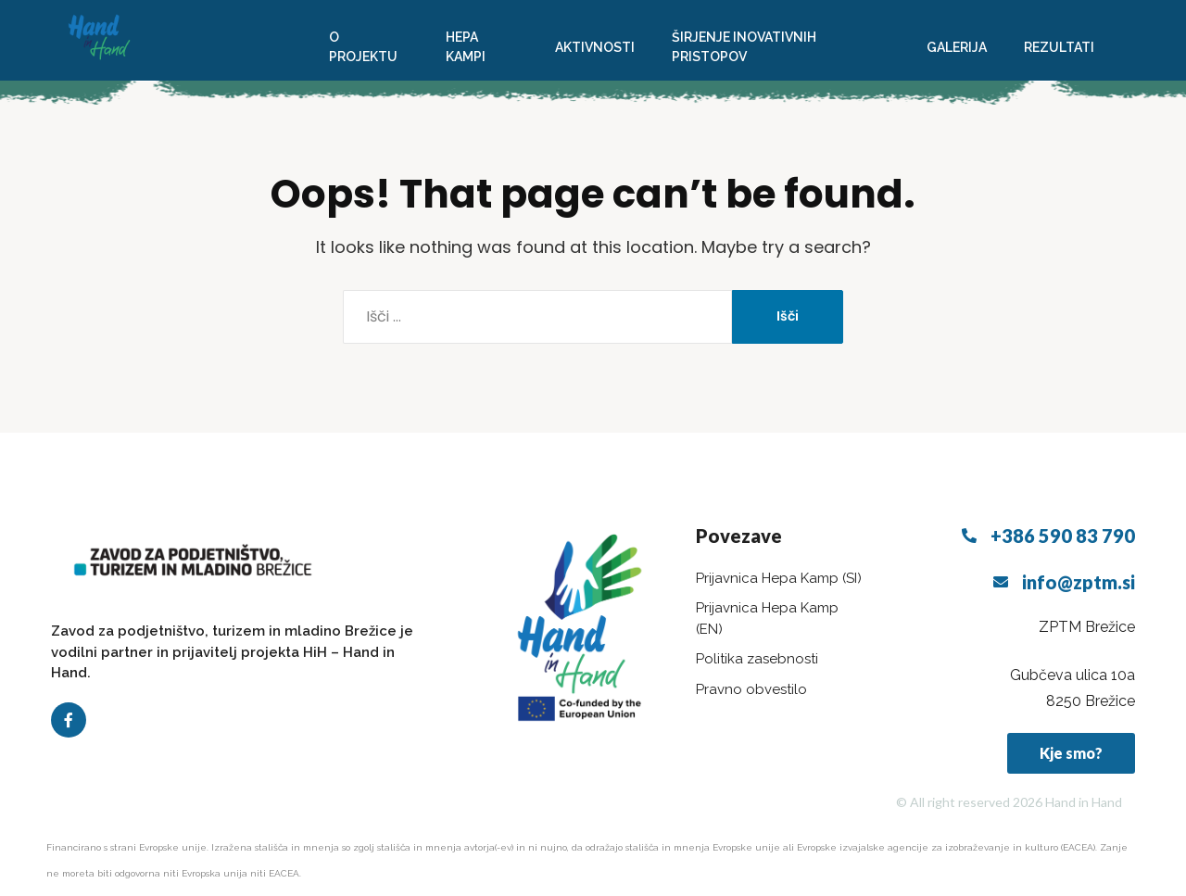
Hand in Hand (1083, 802)
